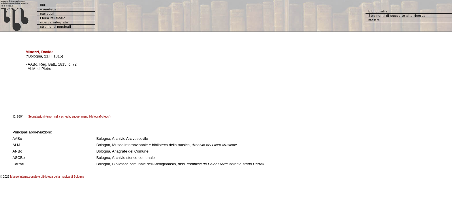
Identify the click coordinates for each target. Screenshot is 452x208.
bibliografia (377, 11)
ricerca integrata (54, 22)
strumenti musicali (55, 26)
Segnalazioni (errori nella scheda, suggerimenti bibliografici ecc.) (69, 116)
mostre (374, 20)
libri (43, 5)
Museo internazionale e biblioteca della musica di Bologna (47, 176)
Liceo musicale (52, 18)
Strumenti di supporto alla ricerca (396, 15)
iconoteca (48, 9)
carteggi (47, 13)
